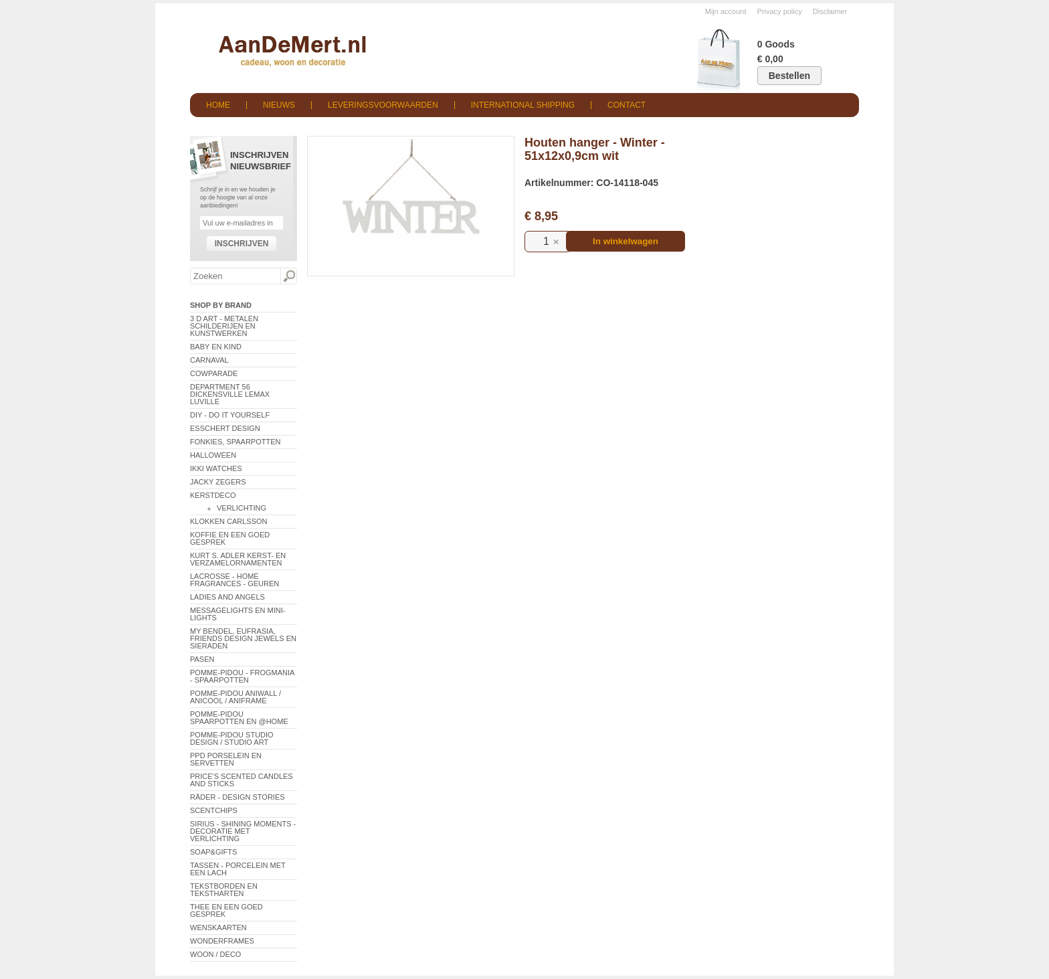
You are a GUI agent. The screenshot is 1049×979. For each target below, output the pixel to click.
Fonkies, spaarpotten (235, 442)
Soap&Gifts (213, 852)
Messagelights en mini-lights (237, 614)
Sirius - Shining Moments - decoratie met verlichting (243, 831)
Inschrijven (242, 243)
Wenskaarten (218, 927)
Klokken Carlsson (229, 521)
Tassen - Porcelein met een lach (238, 869)
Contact (626, 105)
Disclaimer (830, 11)
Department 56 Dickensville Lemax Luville (230, 394)
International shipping (523, 105)
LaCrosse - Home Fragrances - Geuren (234, 580)
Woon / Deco (215, 954)
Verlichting (241, 508)
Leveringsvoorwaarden (383, 105)
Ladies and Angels (227, 597)
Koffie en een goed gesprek (230, 538)
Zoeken (288, 276)
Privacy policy (779, 11)
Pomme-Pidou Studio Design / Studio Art (232, 738)
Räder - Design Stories (237, 797)
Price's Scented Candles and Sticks (241, 780)
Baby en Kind (216, 347)
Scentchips (213, 810)
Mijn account (726, 11)
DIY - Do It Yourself (230, 415)
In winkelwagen (625, 241)
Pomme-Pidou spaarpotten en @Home (239, 717)
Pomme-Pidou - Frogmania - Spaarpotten (242, 676)
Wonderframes (222, 941)
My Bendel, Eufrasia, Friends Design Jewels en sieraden (243, 638)
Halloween (213, 455)
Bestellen (789, 75)
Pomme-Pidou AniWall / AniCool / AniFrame (235, 697)
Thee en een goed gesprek (226, 910)
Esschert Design (225, 428)
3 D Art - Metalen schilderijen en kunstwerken (224, 326)
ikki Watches (216, 468)
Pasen (202, 659)
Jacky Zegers (218, 482)
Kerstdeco (212, 495)
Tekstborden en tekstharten (224, 889)
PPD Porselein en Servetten (226, 759)
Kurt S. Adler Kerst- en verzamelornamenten (238, 559)
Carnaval (209, 360)
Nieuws (279, 105)
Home (218, 105)
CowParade (213, 373)
